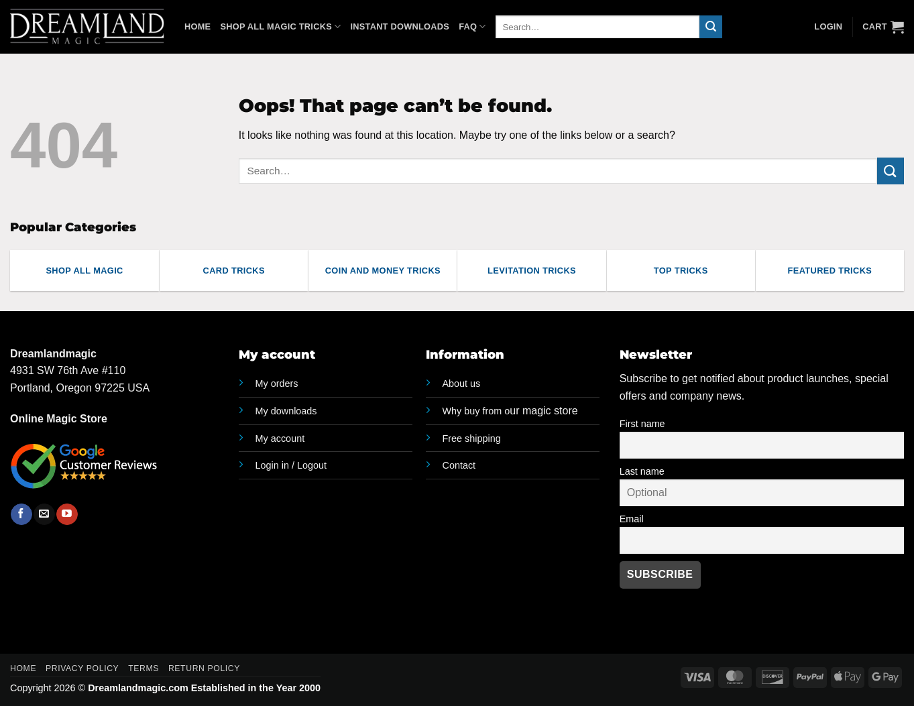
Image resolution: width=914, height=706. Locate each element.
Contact (459, 465)
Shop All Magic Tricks (280, 26)
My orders (276, 383)
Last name (642, 471)
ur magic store (510, 410)
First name (642, 423)
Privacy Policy (82, 668)
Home (197, 26)
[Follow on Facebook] (21, 514)
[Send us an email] (44, 514)
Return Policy (204, 668)
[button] (883, 27)
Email (632, 519)
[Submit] (710, 26)
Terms (143, 668)
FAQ (472, 26)
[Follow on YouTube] (66, 514)
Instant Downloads (399, 26)
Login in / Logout (291, 465)
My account (280, 438)
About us (462, 383)
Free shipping (472, 438)
